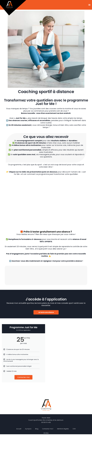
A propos (28, 460)
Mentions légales (63, 460)
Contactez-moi (23, 409)
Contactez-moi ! (47, 460)
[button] (89, 4)
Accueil (18, 460)
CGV (74, 460)
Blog (36, 460)
